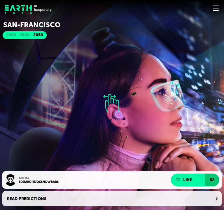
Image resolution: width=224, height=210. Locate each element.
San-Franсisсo (32, 25)
